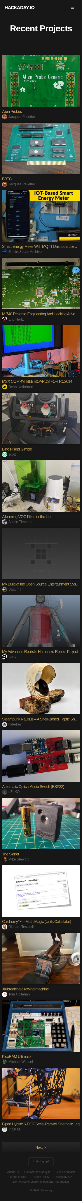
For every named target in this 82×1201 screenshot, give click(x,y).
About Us (13, 1172)
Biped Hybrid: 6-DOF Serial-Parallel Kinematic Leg (40, 1124)
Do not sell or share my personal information (41, 1181)
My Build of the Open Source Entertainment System (42, 584)
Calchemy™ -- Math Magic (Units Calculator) (36, 921)
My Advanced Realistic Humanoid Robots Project (40, 651)
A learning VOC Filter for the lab (26, 516)
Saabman (12, 589)
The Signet (10, 854)
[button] (72, 7)
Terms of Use (17, 1176)
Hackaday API (64, 1176)
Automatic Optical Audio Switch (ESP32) (33, 786)
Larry (9, 657)
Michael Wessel (17, 1062)
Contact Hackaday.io (37, 1172)
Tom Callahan (16, 994)
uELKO (11, 792)
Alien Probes (12, 111)
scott (9, 454)
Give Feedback (65, 1172)
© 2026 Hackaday (41, 1190)
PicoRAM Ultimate (16, 1056)
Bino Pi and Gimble (17, 449)
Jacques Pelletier (18, 117)
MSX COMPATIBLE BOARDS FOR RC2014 (37, 381)
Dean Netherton (17, 387)
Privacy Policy (40, 1176)
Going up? (40, 1161)
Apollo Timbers (16, 522)
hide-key (11, 724)
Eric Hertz (13, 319)
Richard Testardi (17, 927)
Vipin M (11, 1129)
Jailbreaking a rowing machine (25, 989)
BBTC (7, 179)
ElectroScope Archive (22, 252)
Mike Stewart (15, 859)
